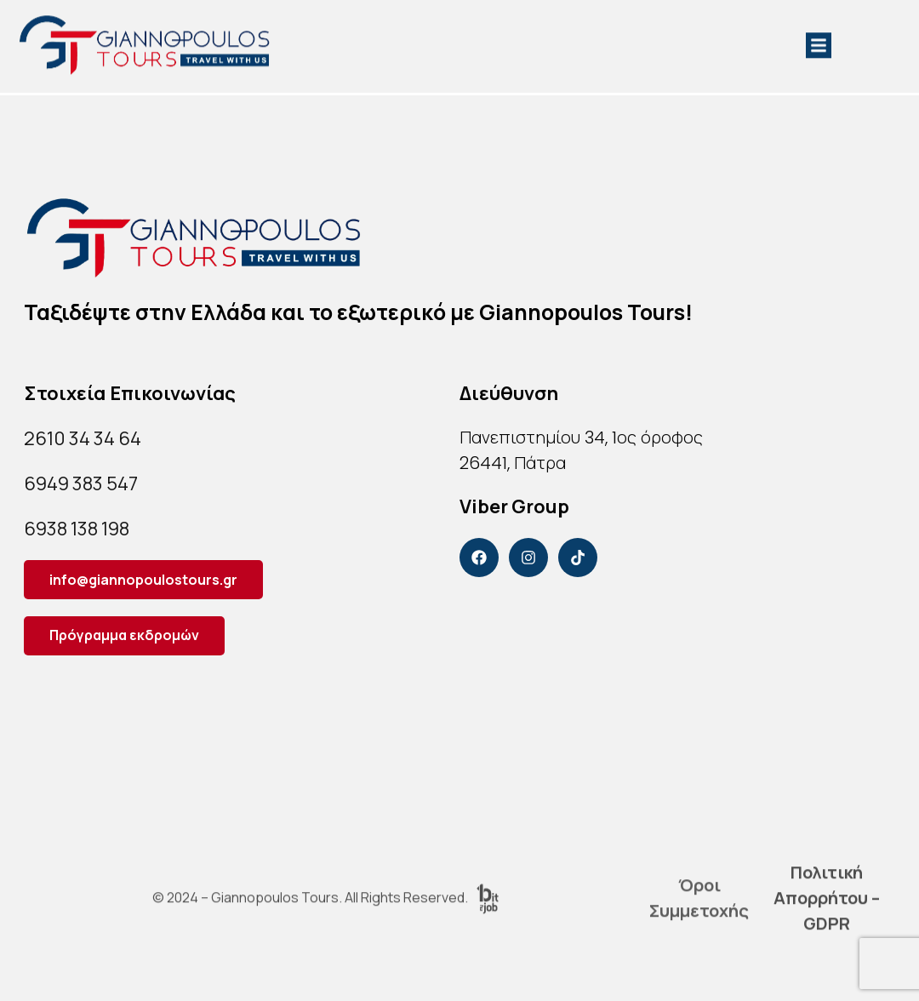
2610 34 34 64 (82, 438)
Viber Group (514, 506)
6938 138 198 (76, 528)
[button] (818, 39)
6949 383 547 (81, 483)
